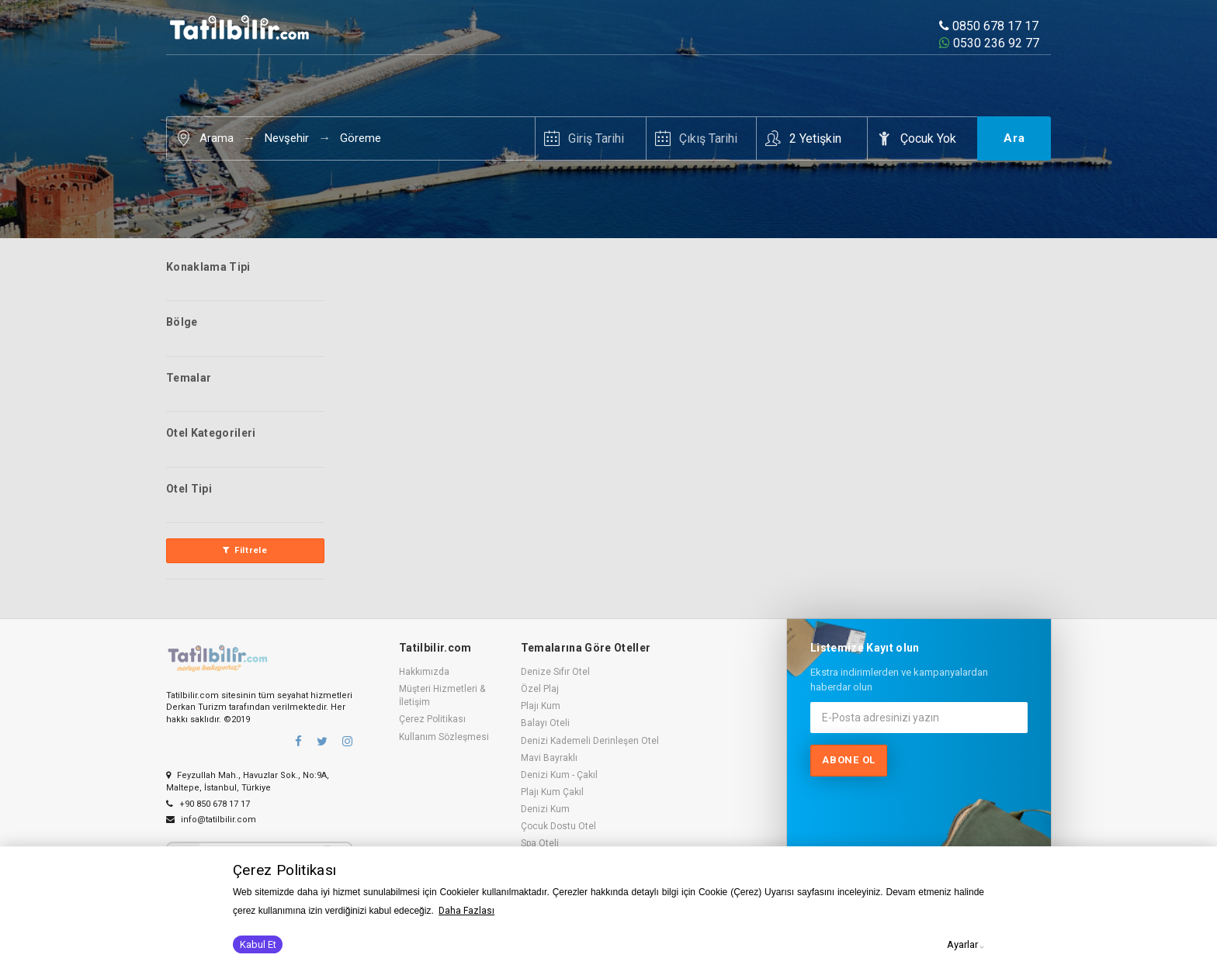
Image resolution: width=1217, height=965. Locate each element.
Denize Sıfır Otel (555, 671)
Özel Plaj (540, 688)
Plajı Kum (540, 705)
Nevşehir (287, 138)
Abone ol (848, 760)
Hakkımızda (424, 671)
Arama (216, 138)
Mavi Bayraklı (549, 757)
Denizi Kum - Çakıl (559, 775)
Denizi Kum (545, 809)
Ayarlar (962, 944)
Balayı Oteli (545, 723)
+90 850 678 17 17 (208, 804)
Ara (1014, 138)
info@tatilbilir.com (211, 820)
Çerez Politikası (432, 719)
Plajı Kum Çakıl (552, 792)
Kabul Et (258, 944)
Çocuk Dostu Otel (558, 826)
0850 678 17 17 (988, 26)
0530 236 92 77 (989, 43)
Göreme (360, 138)
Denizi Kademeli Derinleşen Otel (590, 740)
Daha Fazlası (466, 910)
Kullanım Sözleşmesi (444, 737)
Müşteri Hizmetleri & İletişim (442, 695)
